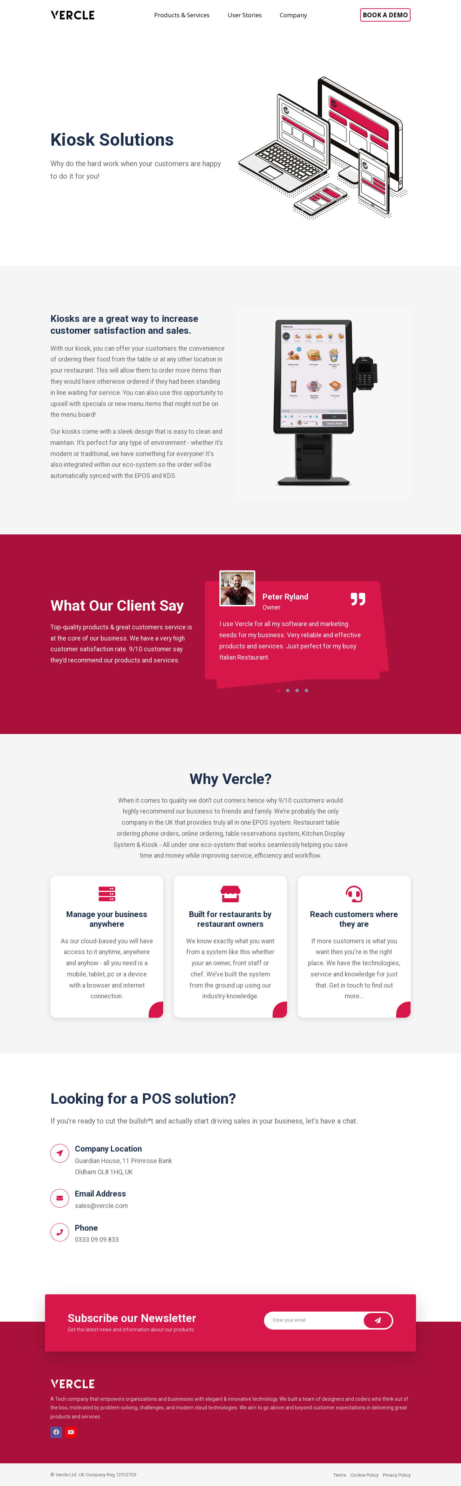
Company (293, 15)
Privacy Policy (397, 1475)
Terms (340, 1475)
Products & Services (182, 15)
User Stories (245, 15)
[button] (278, 692)
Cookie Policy (364, 1475)
